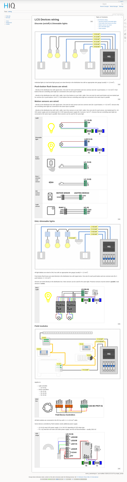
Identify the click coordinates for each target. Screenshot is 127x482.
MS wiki (8, 17)
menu (7, 21)
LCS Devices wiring (102, 20)
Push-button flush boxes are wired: (107, 23)
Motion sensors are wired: (105, 25)
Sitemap (121, 6)
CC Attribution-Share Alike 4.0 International (87, 477)
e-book (8, 24)
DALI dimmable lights (104, 26)
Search (122, 4)
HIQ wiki (8, 16)
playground (9, 22)
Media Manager (114, 6)
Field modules (102, 28)
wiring (10, 11)
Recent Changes (104, 6)
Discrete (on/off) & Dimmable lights (107, 21)
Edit (91, 21)
